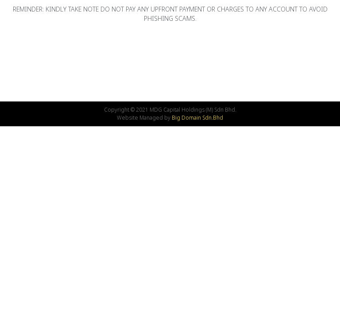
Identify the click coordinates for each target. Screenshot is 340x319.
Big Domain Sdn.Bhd (197, 117)
